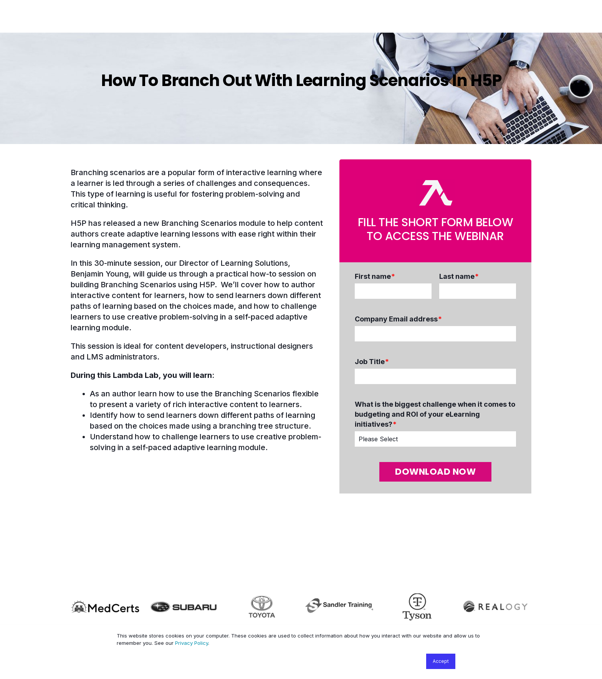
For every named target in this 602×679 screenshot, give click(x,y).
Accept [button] (441, 661)
